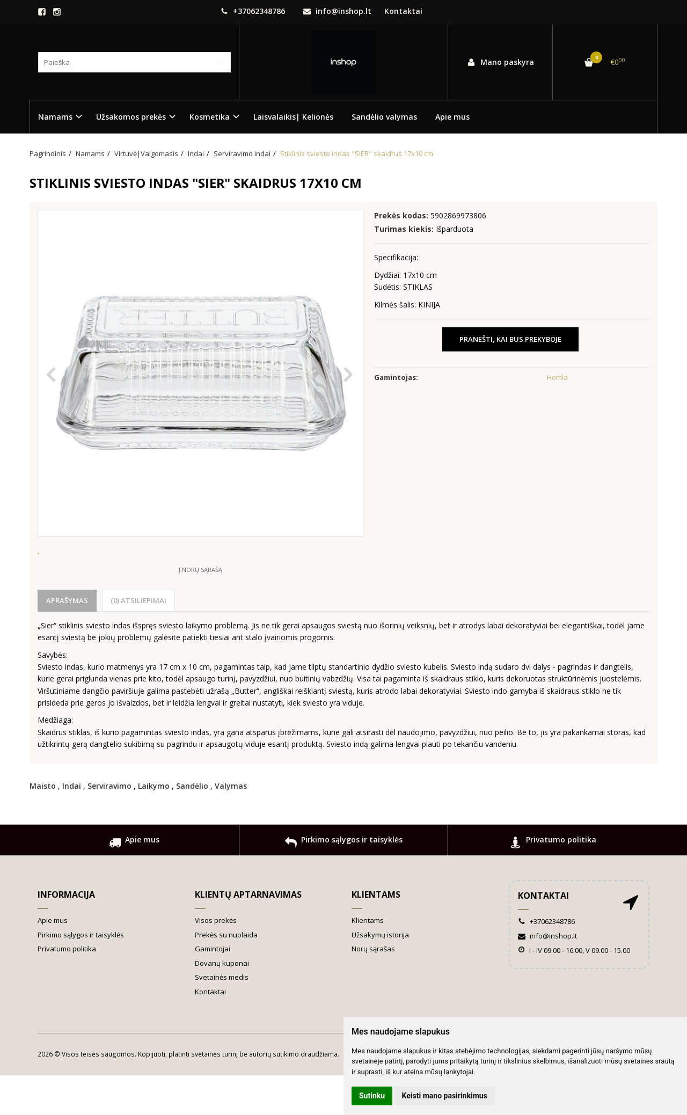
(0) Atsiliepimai (138, 640)
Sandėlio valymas (384, 117)
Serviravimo (109, 825)
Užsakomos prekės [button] (131, 117)
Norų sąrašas (373, 988)
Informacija (66, 934)
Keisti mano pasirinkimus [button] (444, 1095)
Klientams (376, 934)
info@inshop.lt (337, 11)
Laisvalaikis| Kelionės (293, 117)
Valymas (231, 825)
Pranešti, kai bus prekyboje (510, 339)
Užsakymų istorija (380, 974)
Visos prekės (216, 960)
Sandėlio (192, 825)
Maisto (43, 825)
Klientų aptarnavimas (248, 934)
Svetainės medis (222, 1017)
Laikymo (154, 825)
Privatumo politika (553, 883)
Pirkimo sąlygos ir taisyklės (344, 883)
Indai (71, 825)
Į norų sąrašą (200, 609)
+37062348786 (253, 11)
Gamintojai (212, 988)
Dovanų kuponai (222, 1003)
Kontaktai (403, 11)
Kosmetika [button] (209, 117)
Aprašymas (67, 640)
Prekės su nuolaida (226, 974)
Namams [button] (55, 117)
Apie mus (452, 117)
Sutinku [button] (372, 1095)
